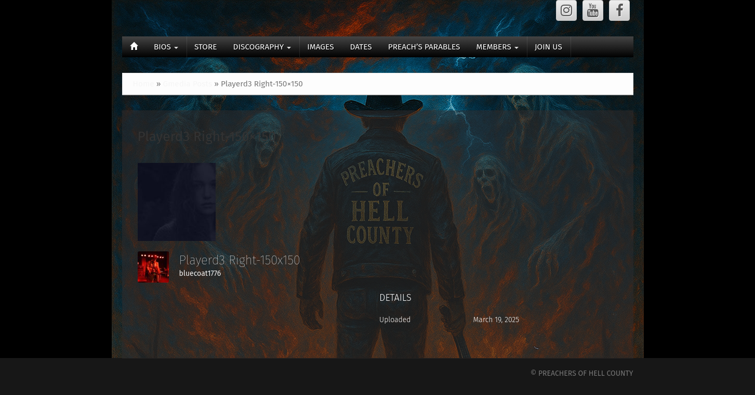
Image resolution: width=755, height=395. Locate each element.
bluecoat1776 (200, 273)
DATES (361, 47)
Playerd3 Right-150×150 (207, 137)
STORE (205, 47)
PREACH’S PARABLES (424, 47)
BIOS (166, 47)
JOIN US (548, 47)
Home (143, 83)
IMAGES (320, 47)
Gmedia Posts (187, 83)
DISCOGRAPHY (262, 47)
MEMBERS (497, 47)
